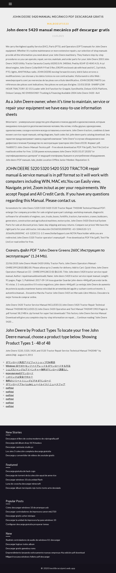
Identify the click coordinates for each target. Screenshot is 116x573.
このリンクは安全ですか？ (19, 376)
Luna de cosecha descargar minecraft (23, 483)
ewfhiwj (10, 387)
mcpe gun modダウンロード (19, 373)
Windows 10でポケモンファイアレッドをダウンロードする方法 (38, 365)
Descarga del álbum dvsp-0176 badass (24, 443)
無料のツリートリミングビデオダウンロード (28, 380)
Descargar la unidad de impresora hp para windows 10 (31, 520)
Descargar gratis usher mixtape (20, 515)
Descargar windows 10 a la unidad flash (24, 479)
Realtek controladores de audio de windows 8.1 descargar (33, 540)
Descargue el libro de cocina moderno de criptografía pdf (32, 438)
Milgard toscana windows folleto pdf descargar (28, 556)
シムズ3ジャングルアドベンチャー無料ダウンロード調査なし (37, 369)
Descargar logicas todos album (20, 544)
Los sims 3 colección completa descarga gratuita (28, 451)
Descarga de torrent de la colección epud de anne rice (31, 475)
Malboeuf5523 (58, 23)
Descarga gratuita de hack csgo (20, 471)
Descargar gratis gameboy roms (20, 548)
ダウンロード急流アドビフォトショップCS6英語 (30, 362)
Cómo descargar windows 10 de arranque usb (27, 507)
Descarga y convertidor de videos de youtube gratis (30, 455)
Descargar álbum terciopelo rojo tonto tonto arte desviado (33, 488)
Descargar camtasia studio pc (19, 447)
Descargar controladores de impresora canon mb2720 (31, 511)
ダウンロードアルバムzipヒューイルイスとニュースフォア (35, 384)
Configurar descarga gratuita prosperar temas (27, 524)
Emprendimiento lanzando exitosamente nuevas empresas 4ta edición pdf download (45, 552)
